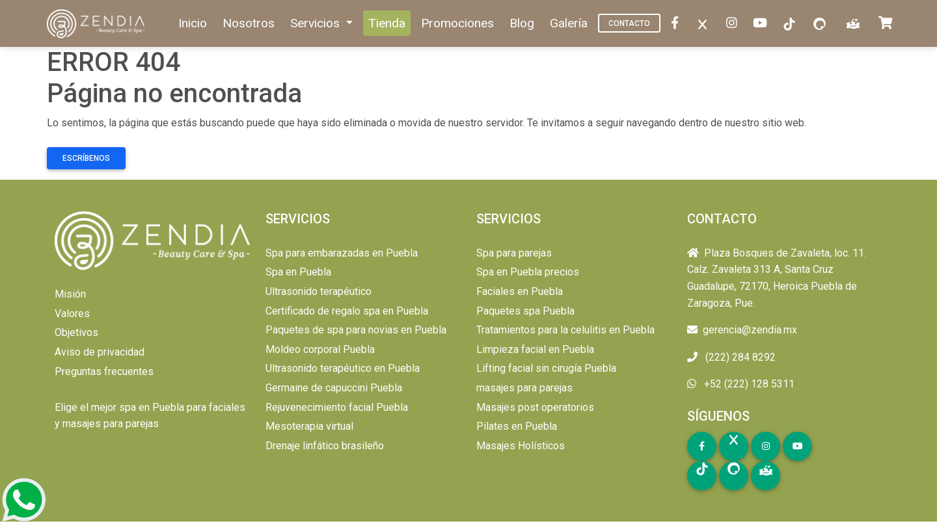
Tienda (386, 23)
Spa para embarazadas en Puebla (341, 253)
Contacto (629, 23)
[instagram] (734, 23)
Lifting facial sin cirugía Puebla (546, 368)
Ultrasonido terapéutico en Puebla (342, 368)
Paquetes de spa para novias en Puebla (355, 330)
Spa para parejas (514, 253)
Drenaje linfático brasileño (324, 446)
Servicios (316, 23)
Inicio (192, 23)
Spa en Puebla (298, 272)
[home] (97, 24)
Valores (72, 313)
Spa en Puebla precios (527, 272)
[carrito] (888, 23)
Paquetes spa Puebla (525, 311)
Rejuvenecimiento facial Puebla (336, 407)
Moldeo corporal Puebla (320, 349)
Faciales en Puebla (519, 291)
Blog (521, 23)
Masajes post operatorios (535, 407)
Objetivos (76, 332)
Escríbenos (86, 158)
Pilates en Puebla (516, 426)
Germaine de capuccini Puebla (333, 388)
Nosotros (249, 23)
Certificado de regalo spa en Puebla (346, 311)
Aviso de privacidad (99, 352)
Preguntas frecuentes (104, 371)
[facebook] (677, 23)
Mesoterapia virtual (309, 426)
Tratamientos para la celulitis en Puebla (565, 330)
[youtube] (763, 23)
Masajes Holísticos (520, 446)
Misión (70, 294)
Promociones (457, 23)
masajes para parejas (524, 388)
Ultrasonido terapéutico (318, 291)
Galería (569, 23)
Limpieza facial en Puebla (535, 349)
